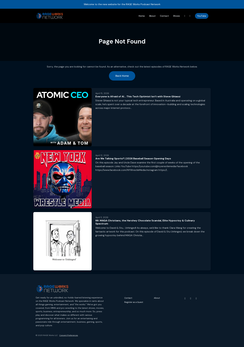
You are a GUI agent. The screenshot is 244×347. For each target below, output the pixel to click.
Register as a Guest (133, 302)
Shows (176, 15)
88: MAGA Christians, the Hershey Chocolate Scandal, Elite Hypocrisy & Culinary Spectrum (145, 222)
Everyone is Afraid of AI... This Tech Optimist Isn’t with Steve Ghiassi (137, 96)
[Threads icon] (196, 298)
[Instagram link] (190, 16)
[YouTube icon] (185, 298)
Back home (122, 75)
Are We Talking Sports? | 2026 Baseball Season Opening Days (133, 158)
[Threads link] (184, 16)
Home (142, 15)
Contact (164, 15)
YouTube (201, 15)
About (152, 15)
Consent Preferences (68, 335)
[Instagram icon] (190, 298)
